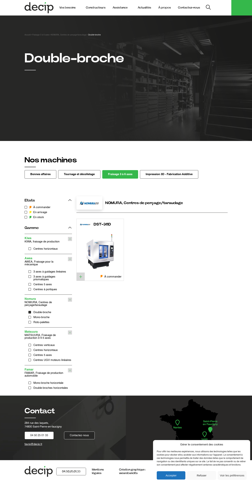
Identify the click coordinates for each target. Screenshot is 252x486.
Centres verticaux (44, 345)
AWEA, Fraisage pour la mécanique (46, 261)
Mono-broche (41, 317)
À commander (40, 207)
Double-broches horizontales (50, 388)
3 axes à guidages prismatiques (44, 278)
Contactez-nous (189, 7)
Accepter (171, 475)
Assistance (120, 7)
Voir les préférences (232, 475)
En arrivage (38, 212)
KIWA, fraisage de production (46, 240)
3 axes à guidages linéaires (49, 271)
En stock (37, 217)
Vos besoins (67, 7)
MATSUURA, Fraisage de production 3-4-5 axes (46, 334)
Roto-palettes (41, 322)
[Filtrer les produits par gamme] (48, 227)
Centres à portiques (45, 289)
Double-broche (42, 312)
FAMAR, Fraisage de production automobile (46, 372)
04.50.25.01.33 (71, 471)
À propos (164, 7)
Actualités (144, 7)
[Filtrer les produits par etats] (48, 200)
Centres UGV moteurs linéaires (52, 360)
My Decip (222, 7)
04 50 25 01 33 (39, 435)
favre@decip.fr (33, 444)
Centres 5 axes (42, 284)
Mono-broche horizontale (48, 383)
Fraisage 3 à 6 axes (40, 35)
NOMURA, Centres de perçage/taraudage (69, 35)
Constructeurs (96, 7)
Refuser (202, 475)
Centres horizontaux (45, 248)
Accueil (28, 35)
